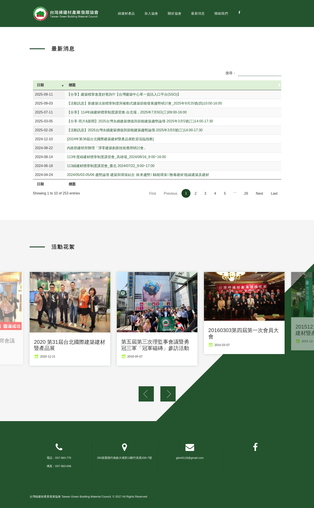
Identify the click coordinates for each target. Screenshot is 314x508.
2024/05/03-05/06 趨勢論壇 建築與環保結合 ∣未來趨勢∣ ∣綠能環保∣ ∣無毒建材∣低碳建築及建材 (138, 175)
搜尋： (253, 73)
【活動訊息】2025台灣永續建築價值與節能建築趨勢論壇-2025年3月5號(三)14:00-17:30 (134, 130)
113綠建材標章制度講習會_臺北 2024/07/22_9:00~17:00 (110, 166)
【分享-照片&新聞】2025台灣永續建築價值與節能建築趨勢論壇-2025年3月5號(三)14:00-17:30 (140, 121)
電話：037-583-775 (59, 457)
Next (259, 193)
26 (246, 193)
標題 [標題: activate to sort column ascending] (72, 85)
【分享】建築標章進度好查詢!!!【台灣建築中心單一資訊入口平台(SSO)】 (124, 94)
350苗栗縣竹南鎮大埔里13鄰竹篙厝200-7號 (124, 457)
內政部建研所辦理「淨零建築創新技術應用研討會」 (107, 148)
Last (274, 193)
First (152, 193)
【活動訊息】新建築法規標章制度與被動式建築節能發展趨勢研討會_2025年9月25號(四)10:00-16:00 (144, 103)
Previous (170, 193)
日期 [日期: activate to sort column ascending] (40, 85)
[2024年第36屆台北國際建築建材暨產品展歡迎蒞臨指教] (110, 139)
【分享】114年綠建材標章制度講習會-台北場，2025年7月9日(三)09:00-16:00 (127, 112)
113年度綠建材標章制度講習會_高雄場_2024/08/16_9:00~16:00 (116, 157)
